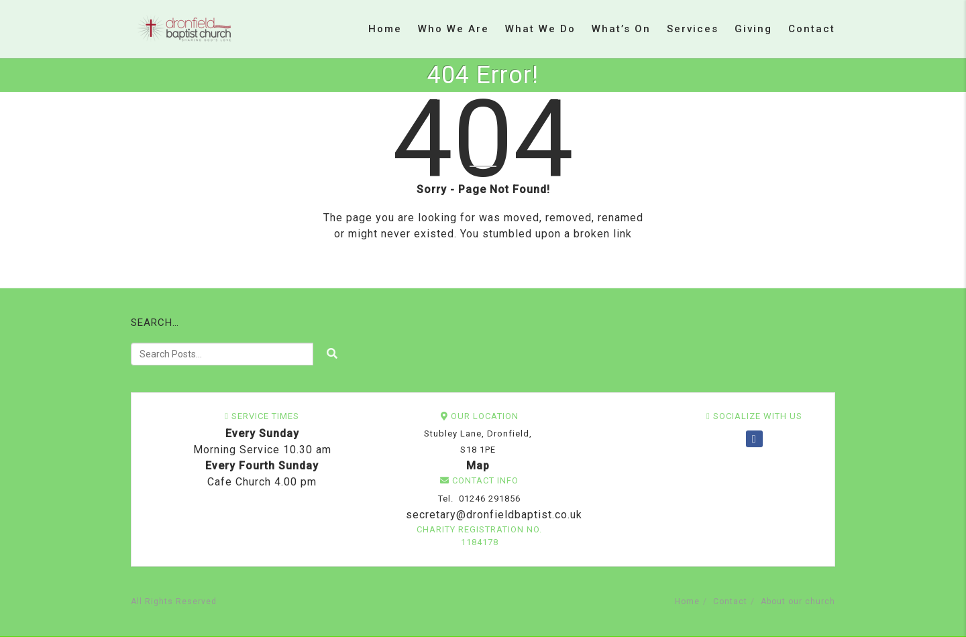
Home (385, 29)
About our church (798, 601)
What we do (540, 29)
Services (692, 29)
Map (478, 465)
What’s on (621, 29)
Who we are (453, 29)
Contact (811, 29)
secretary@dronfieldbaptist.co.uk (492, 514)
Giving (753, 29)
